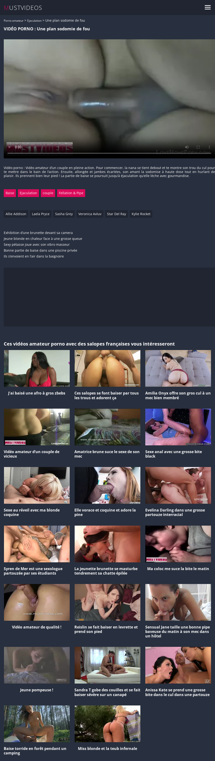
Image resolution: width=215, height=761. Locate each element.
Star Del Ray (116, 214)
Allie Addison (16, 214)
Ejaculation (34, 21)
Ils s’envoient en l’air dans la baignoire (34, 256)
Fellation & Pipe (71, 193)
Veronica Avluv (89, 214)
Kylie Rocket (141, 214)
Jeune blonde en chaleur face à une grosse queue (43, 239)
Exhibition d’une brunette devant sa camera (38, 233)
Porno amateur (13, 21)
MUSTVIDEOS (23, 8)
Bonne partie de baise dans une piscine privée (40, 251)
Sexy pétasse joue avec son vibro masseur (37, 245)
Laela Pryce (41, 214)
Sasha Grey (64, 214)
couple (48, 193)
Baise (10, 193)
